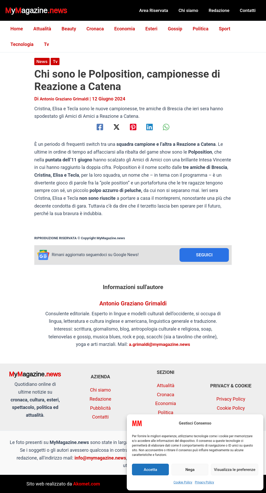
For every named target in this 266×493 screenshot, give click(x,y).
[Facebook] (94, 127)
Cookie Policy (183, 482)
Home (16, 28)
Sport (215, 28)
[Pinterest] (133, 127)
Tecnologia (242, 28)
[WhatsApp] (172, 127)
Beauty (66, 28)
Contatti (248, 10)
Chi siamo (192, 10)
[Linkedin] (153, 127)
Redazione (221, 10)
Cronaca (91, 28)
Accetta (150, 469)
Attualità (41, 28)
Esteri (146, 28)
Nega (190, 469)
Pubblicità (100, 408)
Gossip (168, 28)
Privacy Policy (204, 482)
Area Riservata (159, 10)
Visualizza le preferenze (234, 469)
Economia (120, 28)
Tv (12, 44)
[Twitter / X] (113, 127)
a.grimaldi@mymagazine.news (159, 345)
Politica (193, 28)
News (42, 61)
